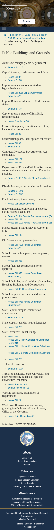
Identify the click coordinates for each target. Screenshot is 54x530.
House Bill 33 (14, 134)
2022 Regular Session (36, 35)
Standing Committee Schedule (27, 486)
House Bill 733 (15, 327)
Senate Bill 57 (15, 146)
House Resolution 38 (18, 121)
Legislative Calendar (27, 476)
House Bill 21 (14, 400)
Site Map (27, 464)
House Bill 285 (15, 359)
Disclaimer (39, 523)
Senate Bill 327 (15, 369)
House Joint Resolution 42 (21, 416)
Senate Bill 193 (15, 191)
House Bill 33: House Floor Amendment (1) (29, 289)
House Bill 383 (15, 261)
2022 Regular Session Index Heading (26, 38)
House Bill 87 (14, 77)
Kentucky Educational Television (27, 499)
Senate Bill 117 (15, 67)
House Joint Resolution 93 (21, 203)
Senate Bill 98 (15, 80)
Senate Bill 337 (15, 194)
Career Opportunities (27, 461)
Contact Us (27, 458)
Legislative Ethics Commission (27, 502)
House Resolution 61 (18, 384)
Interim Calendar (27, 483)
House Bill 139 (15, 159)
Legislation (15, 35)
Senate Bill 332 (15, 317)
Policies (19, 523)
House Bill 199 (15, 219)
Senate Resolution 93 (18, 388)
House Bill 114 (15, 235)
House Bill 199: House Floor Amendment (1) (30, 223)
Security (28, 523)
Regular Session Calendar (27, 480)
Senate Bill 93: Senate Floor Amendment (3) (30, 216)
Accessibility (30, 527)
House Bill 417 (15, 162)
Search (26, 21)
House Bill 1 (14, 336)
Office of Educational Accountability (27, 505)
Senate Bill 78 (15, 109)
